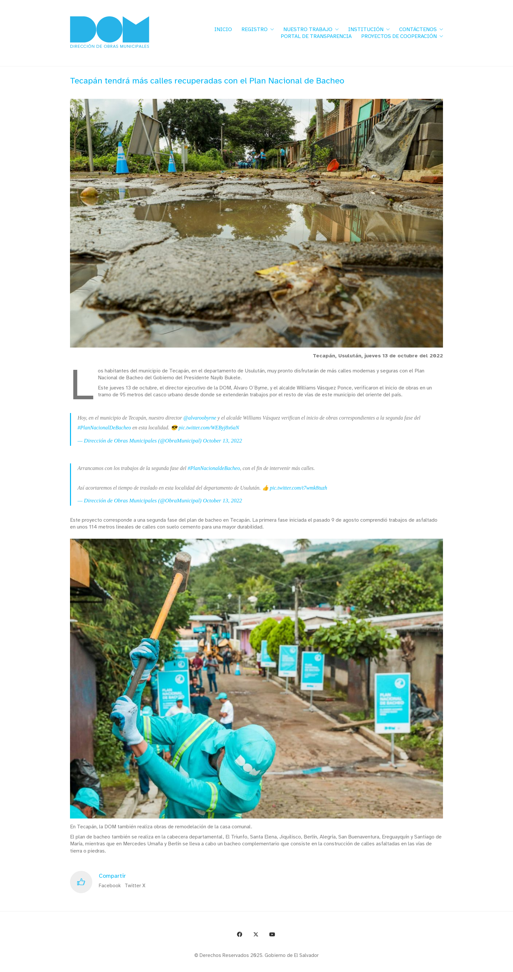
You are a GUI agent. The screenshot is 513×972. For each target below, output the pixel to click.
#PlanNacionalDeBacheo (104, 427)
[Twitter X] (255, 934)
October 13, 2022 (222, 441)
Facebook (110, 886)
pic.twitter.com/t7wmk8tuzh (298, 488)
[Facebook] (239, 934)
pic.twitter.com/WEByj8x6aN (209, 427)
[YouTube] (272, 934)
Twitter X (135, 886)
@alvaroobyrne (200, 418)
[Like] (81, 882)
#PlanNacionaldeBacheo (213, 468)
